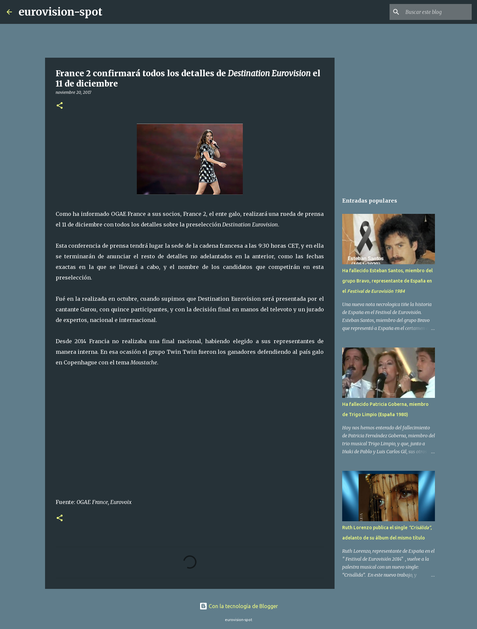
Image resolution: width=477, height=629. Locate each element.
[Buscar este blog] (437, 12)
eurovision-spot (60, 12)
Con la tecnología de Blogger (238, 606)
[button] (60, 105)
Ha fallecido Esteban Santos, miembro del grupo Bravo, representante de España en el (387, 281)
